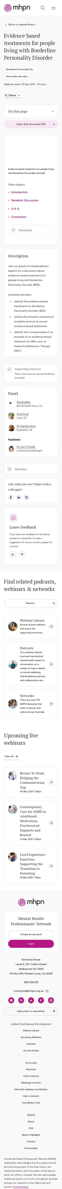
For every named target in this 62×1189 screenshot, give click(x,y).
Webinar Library (32, 620)
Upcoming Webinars (31, 1037)
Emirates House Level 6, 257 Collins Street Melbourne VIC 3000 (31, 964)
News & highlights (31, 1134)
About (31, 1121)
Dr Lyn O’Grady (26, 447)
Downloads (21, 230)
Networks (27, 695)
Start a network (31, 1096)
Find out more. (21, 1186)
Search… (40, 603)
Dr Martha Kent (26, 426)
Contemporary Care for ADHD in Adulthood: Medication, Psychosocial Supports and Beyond (33, 821)
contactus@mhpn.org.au (29, 990)
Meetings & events (31, 1082)
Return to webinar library (21, 24)
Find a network (31, 1076)
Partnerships (31, 1148)
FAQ (31, 1128)
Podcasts (26, 648)
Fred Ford (22, 414)
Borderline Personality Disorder (21, 69)
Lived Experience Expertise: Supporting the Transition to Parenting (32, 863)
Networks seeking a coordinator (31, 1089)
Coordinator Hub (31, 1102)
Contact (31, 1141)
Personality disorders (17, 76)
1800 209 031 (31, 982)
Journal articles (31, 1050)
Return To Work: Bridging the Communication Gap (32, 780)
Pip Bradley (23, 402)
